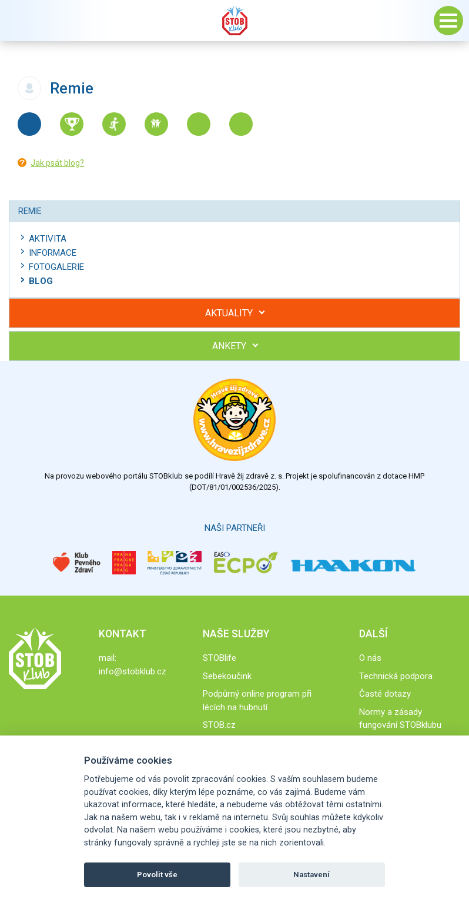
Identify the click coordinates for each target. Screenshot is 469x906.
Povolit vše (157, 874)
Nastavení (311, 874)
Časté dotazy (385, 693)
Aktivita (47, 238)
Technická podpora (396, 676)
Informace (52, 253)
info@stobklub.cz (132, 671)
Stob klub (234, 20)
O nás (370, 658)
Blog (41, 281)
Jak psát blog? (57, 163)
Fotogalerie (56, 267)
